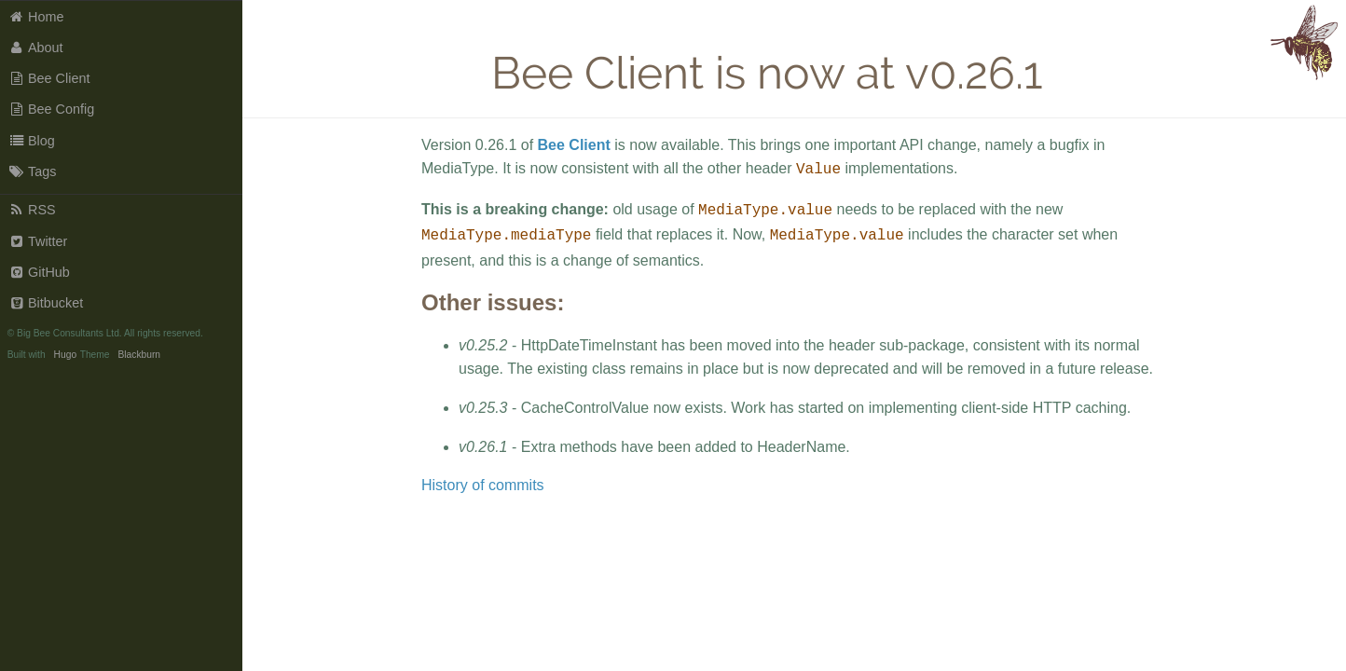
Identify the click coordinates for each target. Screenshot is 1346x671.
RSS (32, 209)
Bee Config (51, 109)
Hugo (65, 354)
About (35, 47)
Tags (32, 171)
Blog (31, 140)
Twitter (38, 241)
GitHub (39, 272)
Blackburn (138, 354)
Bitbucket (46, 302)
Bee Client (49, 78)
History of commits (482, 479)
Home (36, 16)
